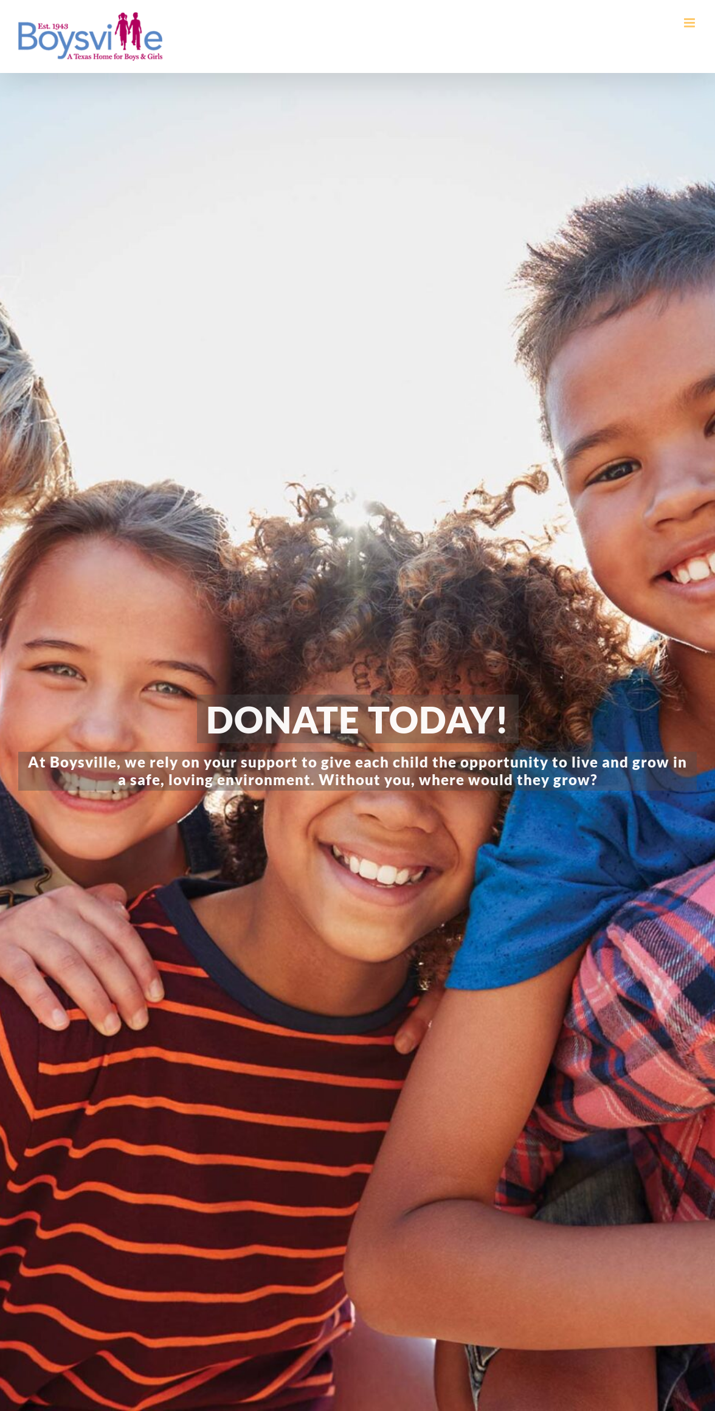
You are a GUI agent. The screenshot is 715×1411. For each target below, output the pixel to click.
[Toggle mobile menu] (690, 22)
